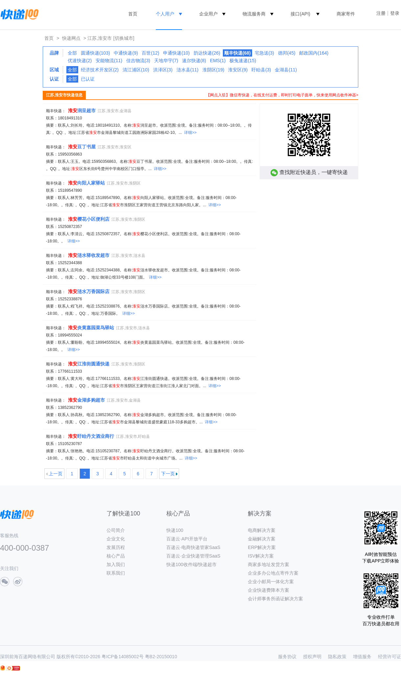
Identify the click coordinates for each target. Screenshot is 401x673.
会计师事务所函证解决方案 (275, 598)
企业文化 (115, 538)
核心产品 (115, 556)
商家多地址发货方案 (268, 564)
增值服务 (362, 656)
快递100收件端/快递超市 (191, 564)
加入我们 (115, 564)
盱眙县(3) (261, 69)
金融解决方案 (261, 538)
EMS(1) (217, 60)
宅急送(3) (264, 53)
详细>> (190, 132)
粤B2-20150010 (161, 656)
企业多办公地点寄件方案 (273, 573)
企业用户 (208, 13)
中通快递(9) (126, 53)
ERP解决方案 (262, 547)
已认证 (88, 79)
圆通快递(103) (95, 53)
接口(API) (300, 13)
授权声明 (312, 656)
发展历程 (115, 547)
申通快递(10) (176, 53)
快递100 (174, 530)
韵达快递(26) (207, 53)
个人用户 (165, 13)
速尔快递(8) (194, 60)
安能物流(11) (109, 60)
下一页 (168, 473)
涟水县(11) (188, 69)
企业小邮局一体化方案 (271, 581)
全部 (72, 53)
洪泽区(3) (163, 69)
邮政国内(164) (313, 53)
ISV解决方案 (261, 556)
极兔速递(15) (242, 60)
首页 (132, 13)
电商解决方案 (261, 530)
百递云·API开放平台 (186, 538)
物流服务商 (254, 13)
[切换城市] (123, 38)
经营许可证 (389, 656)
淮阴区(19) (213, 69)
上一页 (55, 473)
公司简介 (115, 530)
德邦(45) (286, 53)
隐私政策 (337, 656)
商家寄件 (346, 13)
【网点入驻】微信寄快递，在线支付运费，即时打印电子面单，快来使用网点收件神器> (282, 95)
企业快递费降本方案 (268, 590)
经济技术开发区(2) (100, 69)
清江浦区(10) (136, 69)
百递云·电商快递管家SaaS (193, 547)
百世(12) (150, 53)
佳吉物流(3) (138, 60)
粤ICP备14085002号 (123, 656)
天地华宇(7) (166, 60)
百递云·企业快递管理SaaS (193, 556)
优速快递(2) (80, 60)
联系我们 (115, 573)
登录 (394, 13)
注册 (381, 13)
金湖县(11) (286, 69)
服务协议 (287, 656)
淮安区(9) (238, 69)
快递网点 (71, 38)
